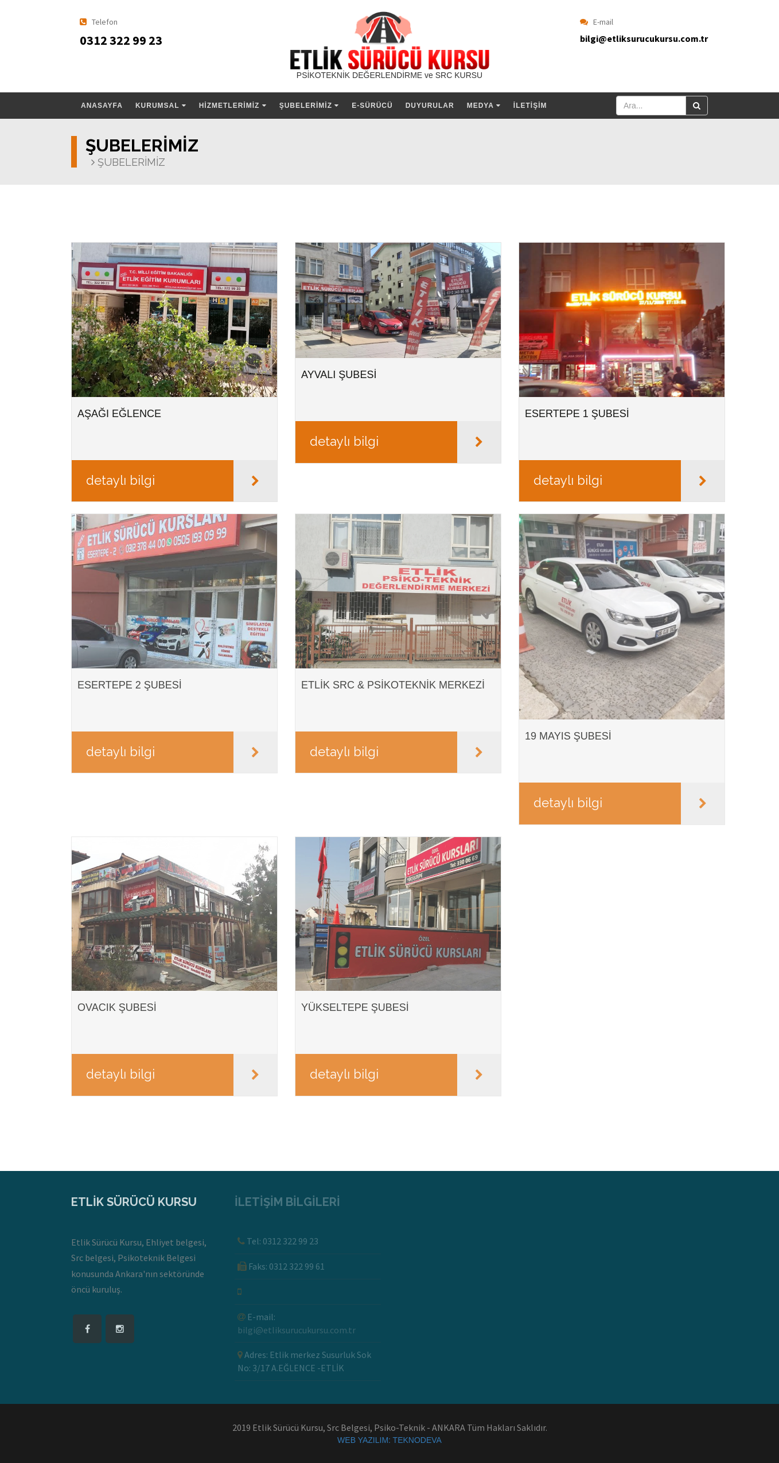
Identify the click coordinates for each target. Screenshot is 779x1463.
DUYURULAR (430, 106)
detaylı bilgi (120, 480)
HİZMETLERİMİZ (233, 106)
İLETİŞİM (530, 106)
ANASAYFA (102, 106)
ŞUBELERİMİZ (309, 106)
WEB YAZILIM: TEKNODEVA (389, 1440)
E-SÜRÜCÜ (372, 106)
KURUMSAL (160, 106)
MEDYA (484, 106)
